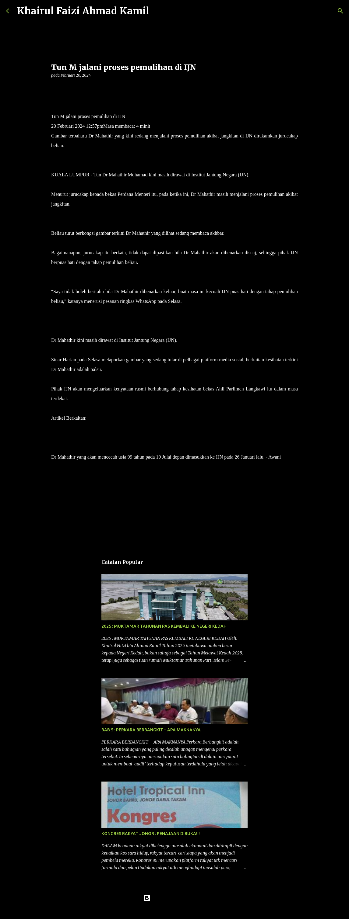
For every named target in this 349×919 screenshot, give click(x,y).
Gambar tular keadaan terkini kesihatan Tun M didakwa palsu (146, 418)
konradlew (187, 910)
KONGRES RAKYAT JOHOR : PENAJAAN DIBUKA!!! (150, 833)
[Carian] (157, 11)
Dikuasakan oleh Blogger (174, 898)
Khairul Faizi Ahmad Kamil (83, 11)
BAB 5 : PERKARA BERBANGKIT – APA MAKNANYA (151, 729)
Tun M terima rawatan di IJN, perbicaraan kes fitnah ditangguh (112, 437)
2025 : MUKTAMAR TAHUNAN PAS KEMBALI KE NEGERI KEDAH (164, 626)
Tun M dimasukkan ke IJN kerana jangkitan (94, 427)
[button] (54, 88)
